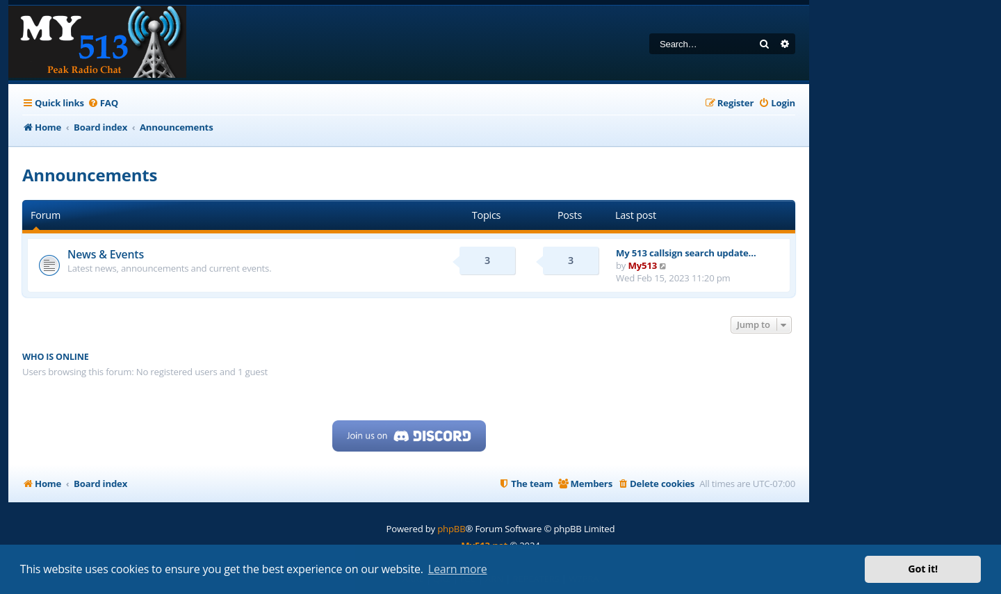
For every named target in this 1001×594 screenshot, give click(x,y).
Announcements (89, 174)
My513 (643, 265)
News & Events (105, 254)
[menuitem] (103, 103)
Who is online (55, 357)
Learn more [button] (457, 569)
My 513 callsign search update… (686, 253)
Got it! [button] (923, 568)
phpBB (451, 528)
